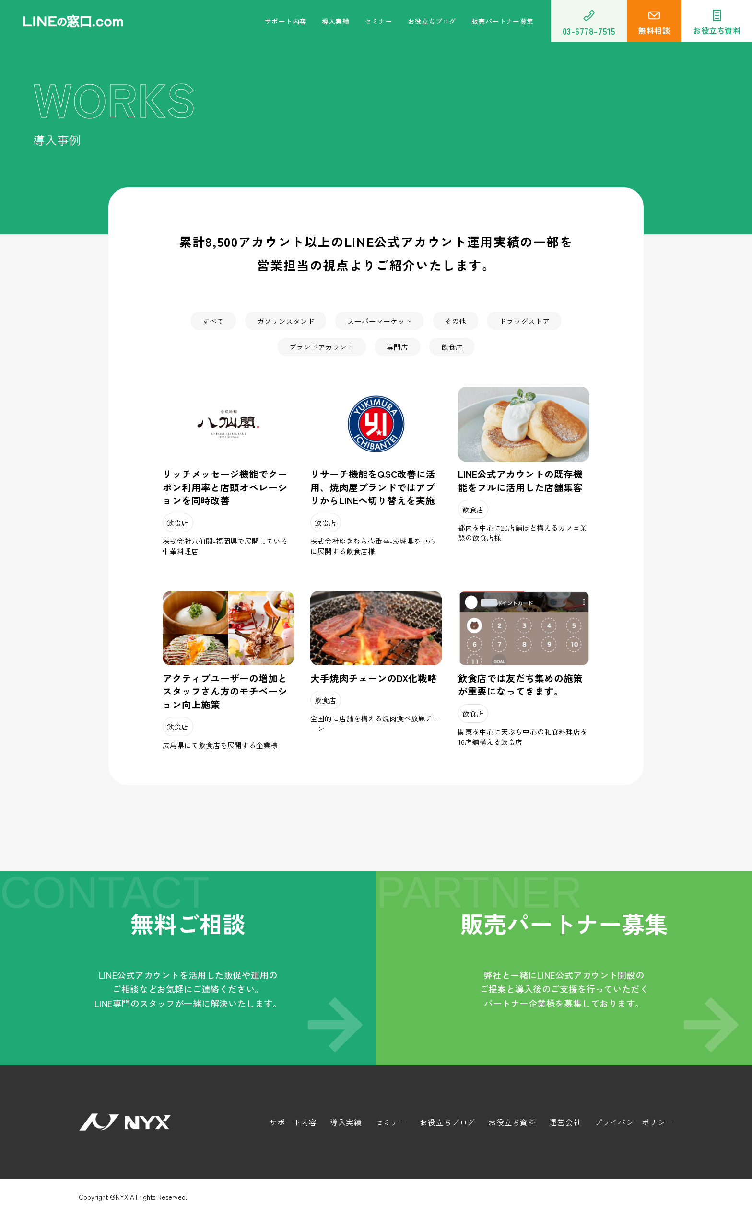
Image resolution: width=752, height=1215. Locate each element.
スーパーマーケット (379, 321)
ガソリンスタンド (286, 321)
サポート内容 (285, 21)
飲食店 (452, 347)
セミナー (378, 21)
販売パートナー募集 (502, 21)
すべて (213, 321)
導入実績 (336, 21)
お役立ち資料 (512, 1122)
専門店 (397, 347)
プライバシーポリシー (633, 1122)
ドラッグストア (524, 321)
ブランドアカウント (321, 347)
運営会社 (565, 1122)
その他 (455, 321)
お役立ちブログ (432, 21)
